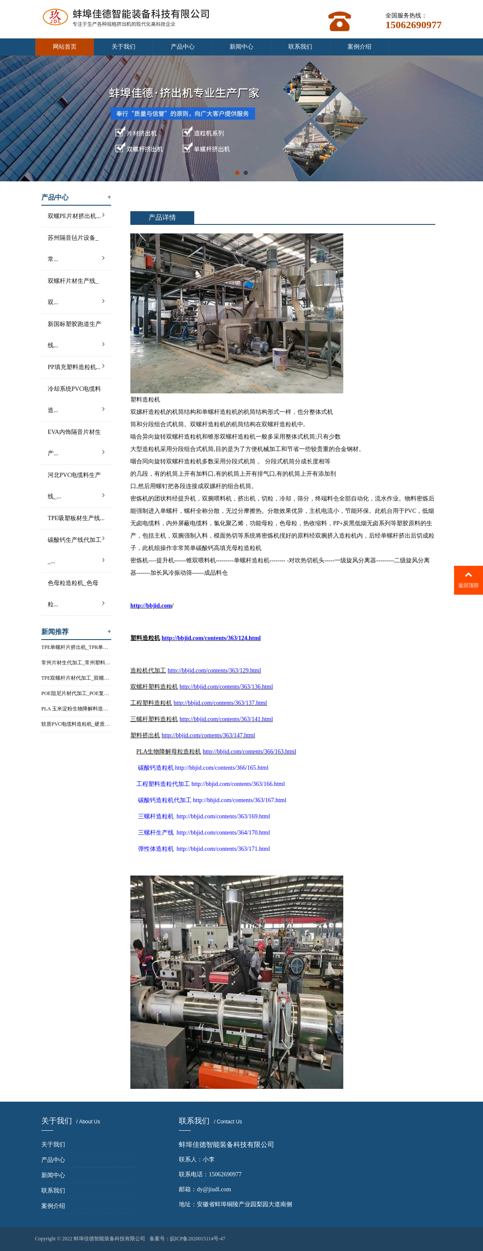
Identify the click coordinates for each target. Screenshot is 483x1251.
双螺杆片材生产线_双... (76, 294)
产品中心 (183, 47)
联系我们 (300, 47)
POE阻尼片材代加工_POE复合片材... (76, 693)
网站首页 (65, 47)
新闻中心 (241, 47)
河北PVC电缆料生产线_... (76, 488)
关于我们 (123, 47)
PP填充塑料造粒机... (76, 366)
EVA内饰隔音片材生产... (76, 445)
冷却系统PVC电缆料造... (76, 402)
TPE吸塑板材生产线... (76, 522)
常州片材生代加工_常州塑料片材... (76, 663)
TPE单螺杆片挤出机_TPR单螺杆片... (76, 647)
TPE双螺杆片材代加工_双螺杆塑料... (76, 678)
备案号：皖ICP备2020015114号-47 (187, 1239)
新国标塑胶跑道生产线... (76, 337)
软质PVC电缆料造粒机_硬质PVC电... (76, 724)
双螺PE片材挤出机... (76, 215)
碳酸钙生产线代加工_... (76, 553)
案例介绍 (359, 47)
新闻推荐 (76, 631)
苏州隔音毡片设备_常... (76, 251)
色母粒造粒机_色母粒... (76, 596)
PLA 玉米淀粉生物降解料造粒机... (76, 709)
